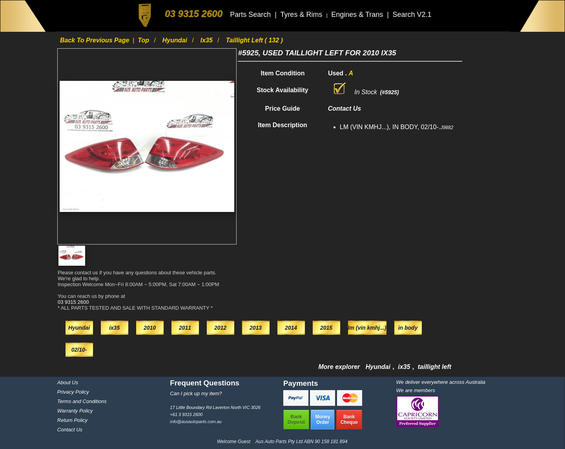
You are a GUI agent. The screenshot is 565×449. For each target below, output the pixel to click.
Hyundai (175, 40)
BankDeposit (296, 419)
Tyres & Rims (302, 14)
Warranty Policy (75, 411)
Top (144, 40)
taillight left (434, 366)
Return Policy (72, 420)
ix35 (207, 40)
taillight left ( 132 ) (254, 40)
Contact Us (69, 430)
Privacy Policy (73, 392)
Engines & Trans (358, 14)
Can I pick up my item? (196, 393)
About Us (67, 382)
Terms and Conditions (82, 401)
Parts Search (251, 14)
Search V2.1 (411, 14)
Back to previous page (95, 40)
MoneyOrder (322, 419)
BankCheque (349, 419)
